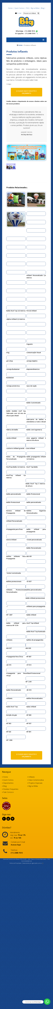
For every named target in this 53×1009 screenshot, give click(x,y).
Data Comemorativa (35, 780)
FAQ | (28, 8)
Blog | (43, 8)
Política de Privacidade (15, 863)
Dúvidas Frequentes (10, 789)
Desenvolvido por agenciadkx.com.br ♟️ (33, 863)
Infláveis (31, 777)
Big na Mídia (32, 786)
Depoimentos (7, 783)
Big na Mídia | (35, 8)
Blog (4, 786)
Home (20, 45)
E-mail (19, 13)
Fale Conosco (8, 792)
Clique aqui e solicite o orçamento (26, 92)
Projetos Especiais (34, 783)
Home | (11, 8)
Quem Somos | (19, 8)
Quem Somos (7, 780)
